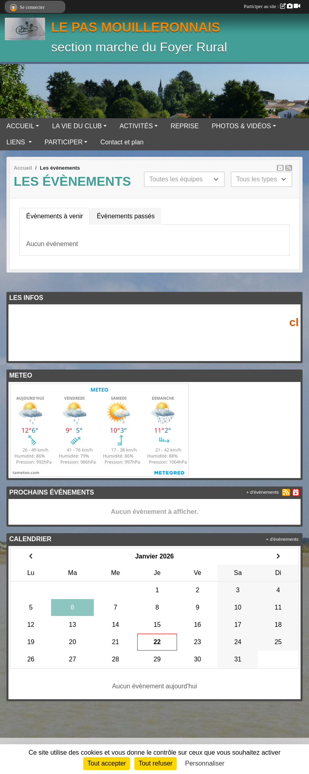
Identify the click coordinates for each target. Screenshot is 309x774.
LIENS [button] (16, 142)
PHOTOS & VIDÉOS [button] (241, 126)
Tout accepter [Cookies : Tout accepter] (106, 763)
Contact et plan (122, 142)
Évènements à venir (54, 216)
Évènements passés (125, 216)
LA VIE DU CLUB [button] (77, 126)
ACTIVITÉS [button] (136, 126)
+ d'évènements (262, 492)
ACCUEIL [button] (20, 126)
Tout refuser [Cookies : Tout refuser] (155, 763)
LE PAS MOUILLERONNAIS (135, 27)
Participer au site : (272, 6)
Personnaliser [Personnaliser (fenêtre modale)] (205, 763)
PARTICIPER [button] (64, 142)
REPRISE (185, 126)
